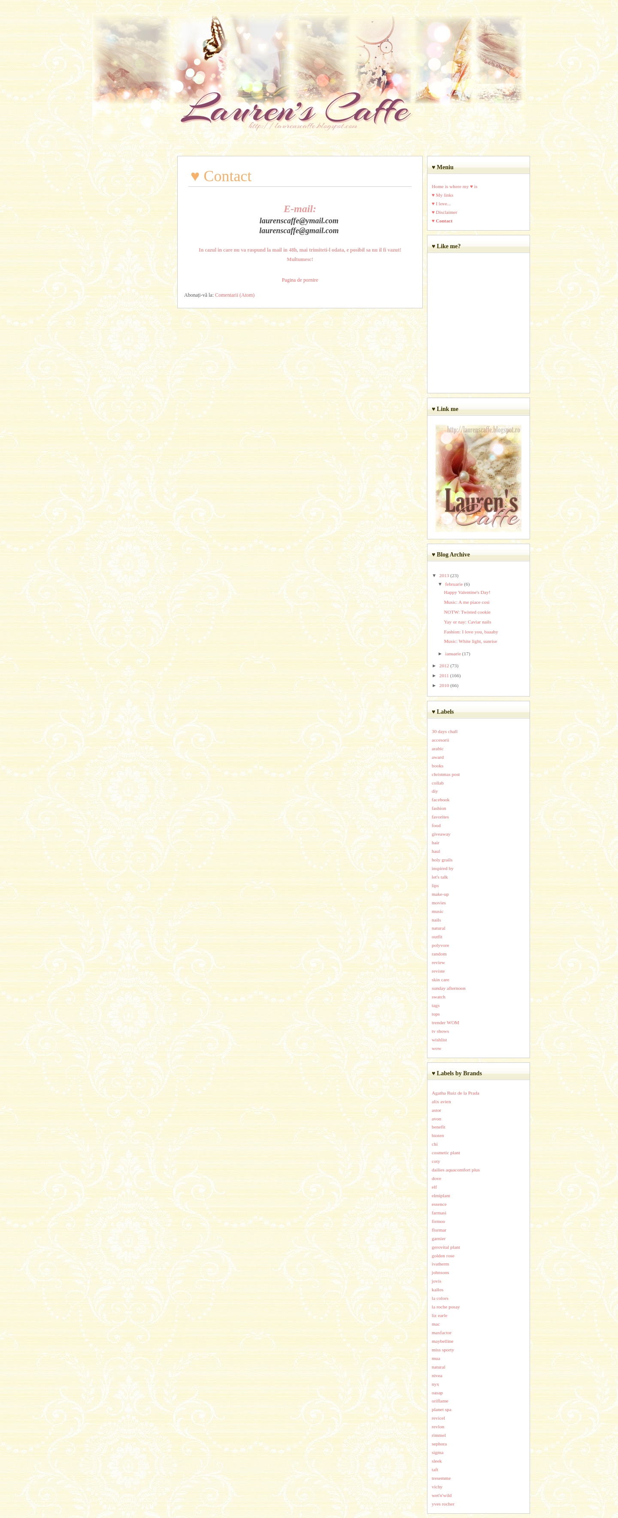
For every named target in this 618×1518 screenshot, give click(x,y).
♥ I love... (441, 203)
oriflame (440, 1400)
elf (434, 1186)
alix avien (441, 1101)
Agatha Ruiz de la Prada (455, 1092)
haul (436, 851)
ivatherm (440, 1263)
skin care (440, 979)
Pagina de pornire (300, 280)
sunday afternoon (449, 988)
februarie (454, 584)
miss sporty (443, 1349)
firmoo (438, 1221)
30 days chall (444, 731)
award (438, 757)
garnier (438, 1238)
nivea (437, 1375)
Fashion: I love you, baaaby (471, 631)
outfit (437, 936)
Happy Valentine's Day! (467, 592)
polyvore (440, 945)
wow (436, 1048)
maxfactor (441, 1332)
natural (438, 928)
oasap (437, 1392)
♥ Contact (442, 220)
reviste (438, 970)
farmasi (439, 1212)
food (436, 825)
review (438, 962)
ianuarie (453, 653)
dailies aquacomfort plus (456, 1169)
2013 (444, 575)
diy (435, 791)
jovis (436, 1281)
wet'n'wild (442, 1495)
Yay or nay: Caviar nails (467, 621)
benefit (438, 1126)
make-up (440, 894)
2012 (444, 665)
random (439, 953)
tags (435, 1005)
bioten (438, 1135)
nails (436, 919)
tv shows (440, 1031)
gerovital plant (446, 1247)
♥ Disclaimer (444, 212)
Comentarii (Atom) (234, 295)
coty (436, 1161)
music (437, 911)
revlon (438, 1426)
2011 (444, 675)
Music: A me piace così (466, 602)
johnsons (440, 1272)
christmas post (446, 774)
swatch (438, 996)
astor (436, 1110)
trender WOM (445, 1022)
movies (439, 902)
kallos (437, 1289)
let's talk (440, 876)
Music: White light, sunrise (470, 641)
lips (435, 885)
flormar (439, 1229)
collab (438, 782)
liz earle (439, 1315)
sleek (437, 1460)
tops (436, 1013)
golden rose (443, 1255)
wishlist (439, 1039)
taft (435, 1469)
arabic (438, 748)
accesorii (440, 739)
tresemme (441, 1478)
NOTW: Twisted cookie (467, 612)
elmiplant (441, 1195)
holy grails (442, 859)
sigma (437, 1452)
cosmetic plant (446, 1152)
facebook (441, 799)
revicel (438, 1418)
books (437, 765)
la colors (440, 1298)
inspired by (443, 868)
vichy (437, 1486)
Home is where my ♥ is (454, 186)
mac (436, 1323)
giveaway (441, 834)
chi (435, 1144)
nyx (435, 1384)
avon (436, 1118)
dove (436, 1178)
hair (435, 842)
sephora (439, 1443)
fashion (439, 808)
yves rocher (443, 1503)
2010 (444, 685)
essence (439, 1204)
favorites (440, 816)
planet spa (441, 1409)
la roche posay (446, 1306)
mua (436, 1358)
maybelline (443, 1341)
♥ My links (442, 195)
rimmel (439, 1435)
